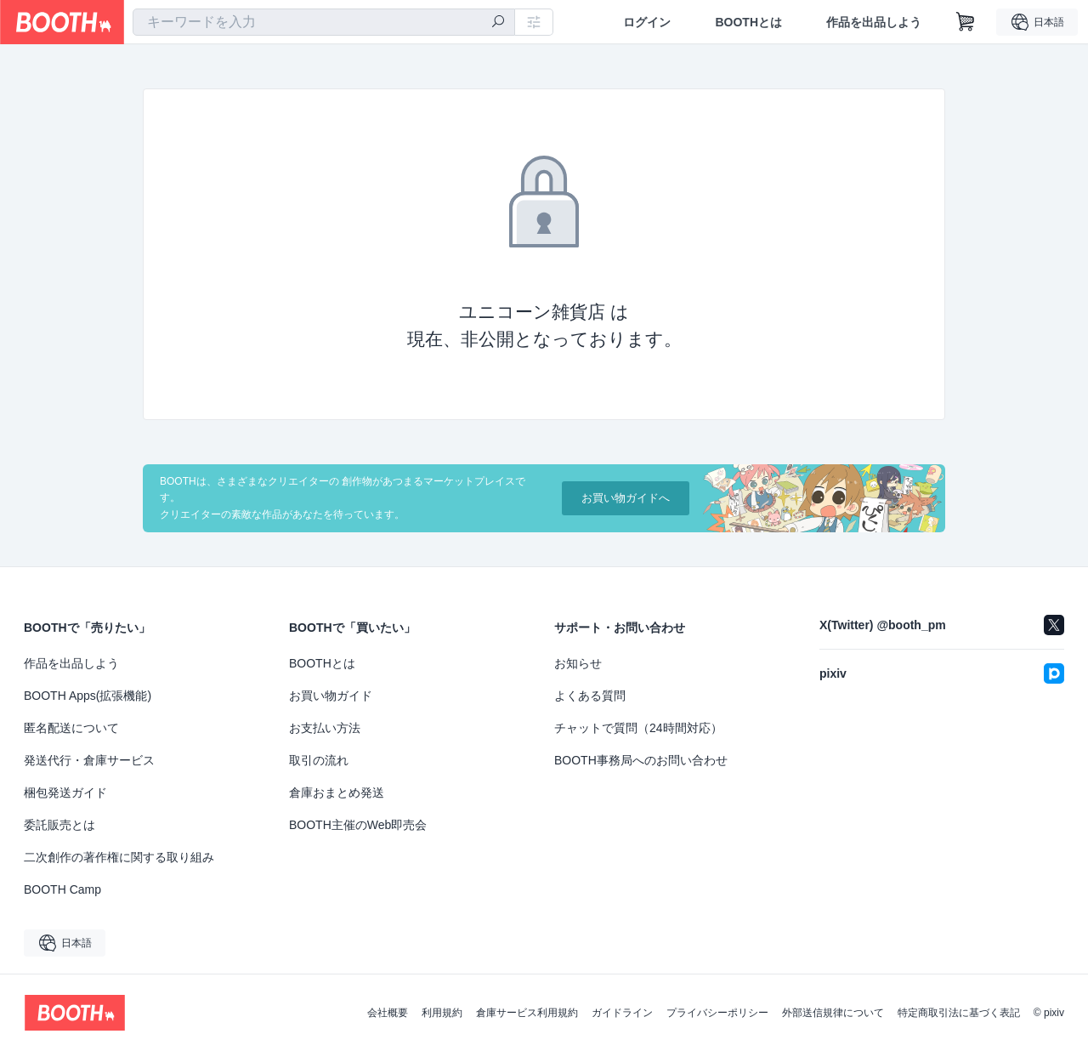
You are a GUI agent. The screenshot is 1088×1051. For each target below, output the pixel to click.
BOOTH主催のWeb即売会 (358, 825)
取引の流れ (318, 760)
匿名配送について (71, 728)
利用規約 (442, 1013)
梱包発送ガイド (65, 792)
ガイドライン (622, 1013)
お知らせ (578, 663)
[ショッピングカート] (966, 22)
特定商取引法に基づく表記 (959, 1013)
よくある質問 (590, 695)
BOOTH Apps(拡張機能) (87, 695)
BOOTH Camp (62, 889)
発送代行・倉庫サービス (89, 760)
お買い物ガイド (330, 695)
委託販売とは (59, 825)
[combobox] (324, 22)
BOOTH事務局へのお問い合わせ (641, 760)
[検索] (498, 23)
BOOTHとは (748, 22)
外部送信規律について (833, 1013)
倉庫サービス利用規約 (527, 1013)
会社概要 (387, 1013)
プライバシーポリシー (717, 1013)
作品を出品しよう (873, 22)
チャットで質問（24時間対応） (638, 728)
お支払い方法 (324, 728)
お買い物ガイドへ (625, 497)
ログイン (647, 22)
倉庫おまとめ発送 (336, 792)
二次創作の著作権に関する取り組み (119, 857)
